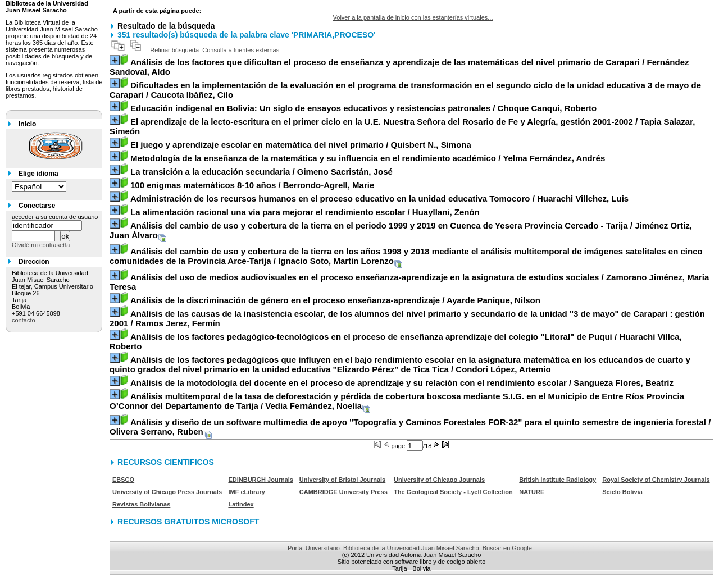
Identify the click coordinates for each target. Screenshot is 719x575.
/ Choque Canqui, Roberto (363, 108)
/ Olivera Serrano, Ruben (410, 426)
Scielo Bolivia (622, 492)
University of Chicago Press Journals (167, 492)
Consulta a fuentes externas (240, 50)
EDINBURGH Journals (260, 479)
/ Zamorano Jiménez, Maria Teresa (409, 281)
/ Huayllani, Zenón (305, 212)
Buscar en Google (507, 548)
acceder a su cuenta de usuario (55, 216)
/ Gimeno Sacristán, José (261, 171)
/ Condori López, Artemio (400, 364)
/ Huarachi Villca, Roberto (396, 341)
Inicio (27, 124)
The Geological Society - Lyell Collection (453, 492)
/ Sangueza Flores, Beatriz (402, 382)
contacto (23, 320)
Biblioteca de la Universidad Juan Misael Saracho (411, 548)
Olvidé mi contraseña (41, 244)
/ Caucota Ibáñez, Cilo (405, 89)
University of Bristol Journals (342, 479)
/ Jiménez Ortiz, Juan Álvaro (401, 230)
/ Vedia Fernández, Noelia (397, 400)
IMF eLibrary (246, 492)
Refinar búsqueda (174, 50)
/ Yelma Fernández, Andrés (367, 158)
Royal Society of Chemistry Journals (655, 479)
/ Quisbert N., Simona (300, 144)
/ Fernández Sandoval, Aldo (399, 66)
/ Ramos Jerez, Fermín (407, 318)
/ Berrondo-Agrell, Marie (252, 185)
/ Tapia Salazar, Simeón (402, 126)
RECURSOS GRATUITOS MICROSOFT (188, 521)
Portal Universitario (314, 548)
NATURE (531, 492)
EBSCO (123, 479)
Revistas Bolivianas (141, 504)
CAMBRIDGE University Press (343, 492)
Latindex (240, 504)
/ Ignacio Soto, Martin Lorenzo (406, 256)
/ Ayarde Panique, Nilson (335, 300)
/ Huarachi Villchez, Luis (379, 198)
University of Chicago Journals (439, 479)
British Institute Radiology (557, 479)
